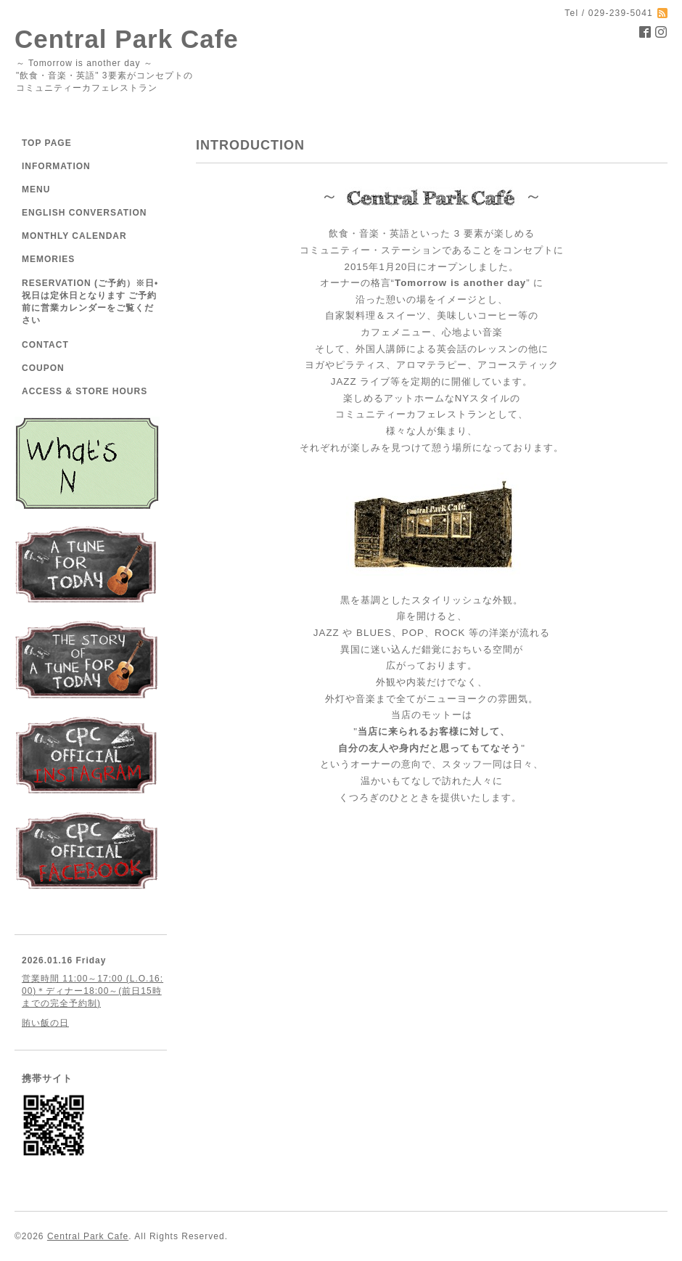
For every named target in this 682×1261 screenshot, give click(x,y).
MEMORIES (48, 259)
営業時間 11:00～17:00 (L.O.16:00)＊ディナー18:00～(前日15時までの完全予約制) (92, 991)
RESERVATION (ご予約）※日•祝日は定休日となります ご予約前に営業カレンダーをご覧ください (90, 301)
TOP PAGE (47, 143)
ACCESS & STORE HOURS (84, 391)
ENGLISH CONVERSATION (84, 213)
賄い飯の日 (45, 1023)
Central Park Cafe (127, 39)
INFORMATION (56, 166)
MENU (36, 189)
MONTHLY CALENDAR (74, 236)
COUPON (43, 368)
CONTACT (45, 345)
